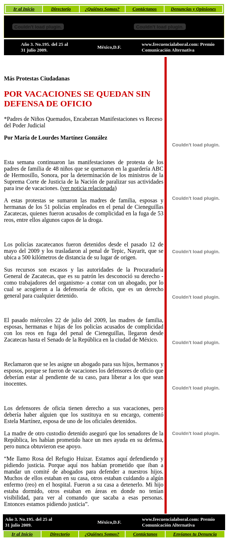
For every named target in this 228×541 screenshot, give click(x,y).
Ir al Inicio (24, 9)
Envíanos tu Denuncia (195, 534)
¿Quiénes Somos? (102, 9)
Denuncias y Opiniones (193, 9)
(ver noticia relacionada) (88, 188)
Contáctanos (144, 9)
